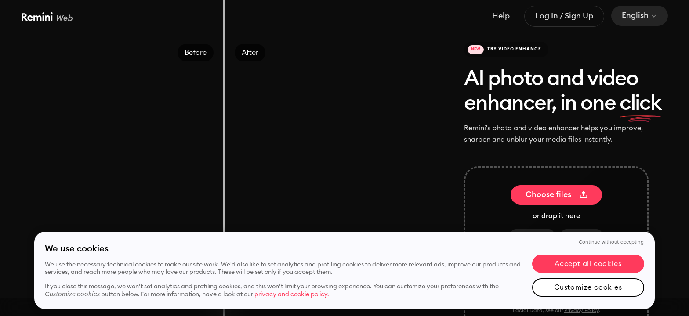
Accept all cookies (588, 263)
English (639, 15)
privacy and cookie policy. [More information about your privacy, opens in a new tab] (291, 294)
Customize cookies (588, 287)
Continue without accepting (611, 242)
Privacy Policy (581, 310)
